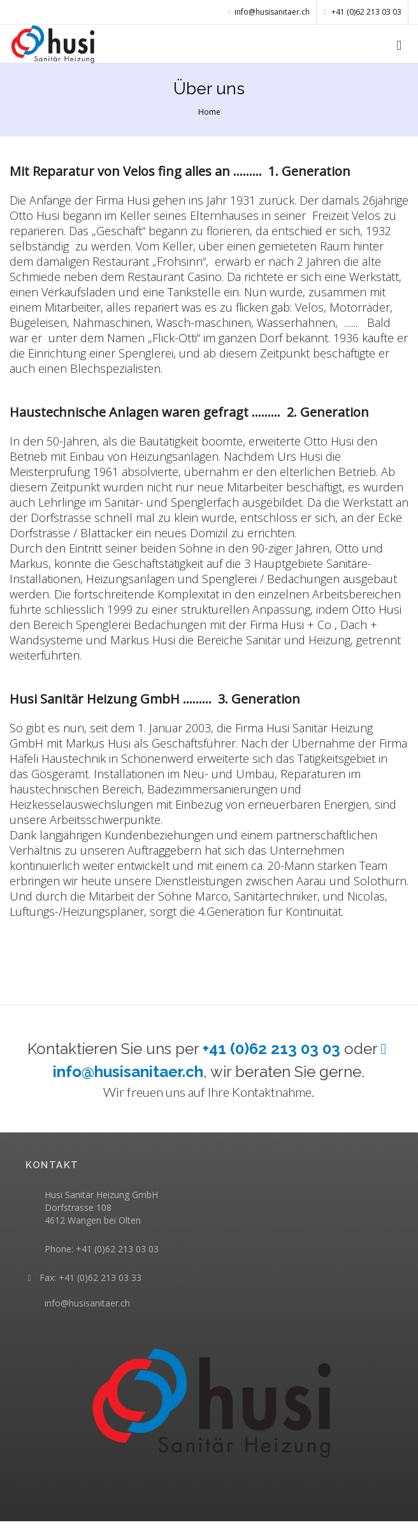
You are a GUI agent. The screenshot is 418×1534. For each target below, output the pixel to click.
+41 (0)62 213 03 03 (362, 11)
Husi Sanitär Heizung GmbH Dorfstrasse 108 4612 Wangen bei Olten (101, 1207)
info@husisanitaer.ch (87, 1303)
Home (209, 111)
